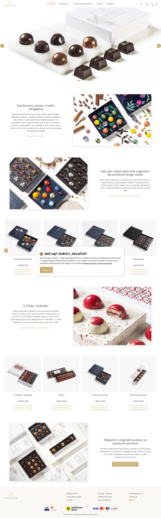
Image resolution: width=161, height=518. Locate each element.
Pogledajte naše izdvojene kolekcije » (125, 196)
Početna (51, 3)
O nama (99, 3)
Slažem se (46, 270)
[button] (78, 80)
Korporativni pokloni (83, 3)
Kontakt (110, 3)
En (137, 4)
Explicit (95, 514)
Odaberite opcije (138, 272)
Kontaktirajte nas (135, 493)
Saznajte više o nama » (36, 136)
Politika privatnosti (105, 497)
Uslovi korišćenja (104, 500)
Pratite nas (133, 497)
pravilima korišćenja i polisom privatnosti (97, 263)
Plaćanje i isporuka (105, 493)
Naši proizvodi (72, 493)
